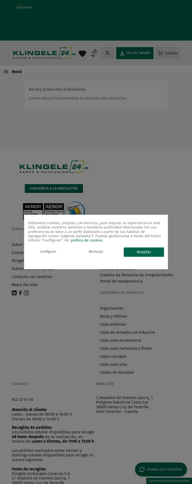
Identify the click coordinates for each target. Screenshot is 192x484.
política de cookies (86, 240)
